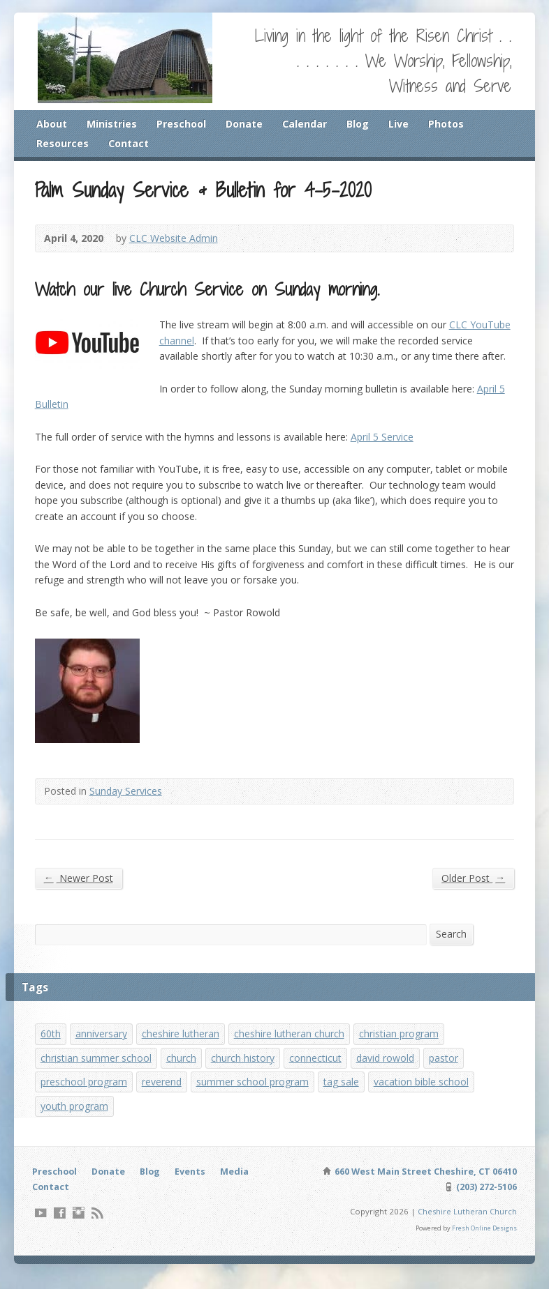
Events (196, 1183)
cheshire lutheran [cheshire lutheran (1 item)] (181, 1043)
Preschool (182, 123)
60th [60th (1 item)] (51, 1043)
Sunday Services (127, 799)
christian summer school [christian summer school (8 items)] (96, 1068)
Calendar (307, 123)
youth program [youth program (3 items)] (75, 1117)
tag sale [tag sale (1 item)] (346, 1093)
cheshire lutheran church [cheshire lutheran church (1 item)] (290, 1043)
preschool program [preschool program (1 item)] (85, 1093)
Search (451, 942)
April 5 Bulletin (392, 408)
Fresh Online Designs (484, 1241)
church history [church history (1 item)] (244, 1068)
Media (240, 1183)
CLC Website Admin (175, 240)
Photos (450, 123)
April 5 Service (386, 441)
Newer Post (79, 886)
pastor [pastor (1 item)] (449, 1068)
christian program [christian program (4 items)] (402, 1043)
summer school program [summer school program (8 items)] (256, 1093)
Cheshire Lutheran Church (466, 1224)
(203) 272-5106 (485, 1199)
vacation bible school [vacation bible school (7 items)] (427, 1093)
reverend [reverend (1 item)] (164, 1093)
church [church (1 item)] (182, 1068)
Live (402, 123)
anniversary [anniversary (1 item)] (102, 1043)
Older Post (472, 886)
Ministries (112, 123)
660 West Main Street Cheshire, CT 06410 (423, 1183)
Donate (246, 123)
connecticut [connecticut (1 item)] (317, 1068)
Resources (62, 144)
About (52, 123)
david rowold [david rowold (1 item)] (389, 1068)
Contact (129, 144)
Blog (360, 123)
